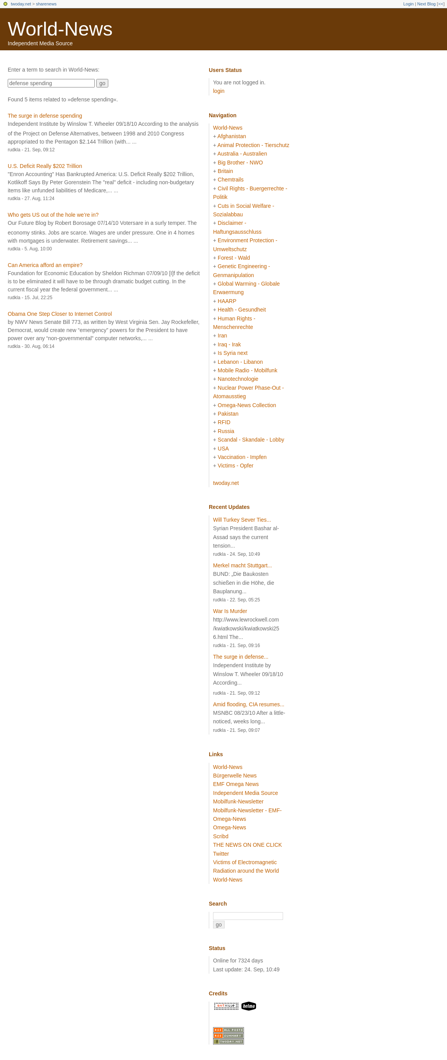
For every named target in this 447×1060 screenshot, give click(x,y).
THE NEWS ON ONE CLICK (247, 845)
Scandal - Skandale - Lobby (251, 440)
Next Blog (426, 4)
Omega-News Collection (247, 405)
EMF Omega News (236, 784)
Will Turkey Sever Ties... (242, 520)
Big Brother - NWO (240, 162)
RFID (224, 422)
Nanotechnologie (238, 379)
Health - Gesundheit (242, 310)
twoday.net (21, 4)
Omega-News (229, 827)
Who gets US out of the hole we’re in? (53, 215)
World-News (60, 29)
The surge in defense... (240, 657)
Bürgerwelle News (235, 775)
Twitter (221, 854)
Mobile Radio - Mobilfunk (247, 370)
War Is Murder (230, 611)
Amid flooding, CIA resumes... (248, 704)
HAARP (227, 301)
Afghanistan (231, 136)
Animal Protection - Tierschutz (253, 145)
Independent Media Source (245, 793)
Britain (225, 171)
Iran (222, 335)
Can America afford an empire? (45, 265)
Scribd (221, 836)
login (219, 91)
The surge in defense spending (45, 116)
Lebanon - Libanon (240, 362)
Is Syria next (232, 353)
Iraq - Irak (229, 344)
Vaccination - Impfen (242, 457)
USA (223, 448)
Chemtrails (231, 179)
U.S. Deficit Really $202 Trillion (45, 166)
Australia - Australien (242, 154)
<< (440, 4)
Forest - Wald (234, 258)
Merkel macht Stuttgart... (242, 565)
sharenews (46, 4)
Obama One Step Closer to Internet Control (60, 314)
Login (408, 4)
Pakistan (228, 414)
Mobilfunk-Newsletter (238, 801)
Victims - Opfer (235, 465)
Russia (226, 431)
